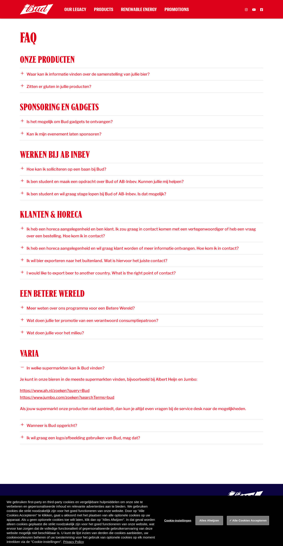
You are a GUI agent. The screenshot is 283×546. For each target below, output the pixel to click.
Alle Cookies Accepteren (249, 520)
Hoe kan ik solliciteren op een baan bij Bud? (63, 169)
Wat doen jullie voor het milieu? (52, 332)
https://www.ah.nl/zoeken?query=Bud (55, 390)
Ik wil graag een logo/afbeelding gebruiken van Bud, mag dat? (80, 437)
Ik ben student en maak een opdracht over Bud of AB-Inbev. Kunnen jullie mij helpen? (102, 181)
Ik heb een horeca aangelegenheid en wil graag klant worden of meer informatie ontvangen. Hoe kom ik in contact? (130, 248)
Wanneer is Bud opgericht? (49, 425)
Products (103, 9)
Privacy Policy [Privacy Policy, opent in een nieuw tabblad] (73, 542)
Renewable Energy (139, 9)
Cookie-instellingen (177, 520)
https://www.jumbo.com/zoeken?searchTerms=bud (67, 397)
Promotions (176, 9)
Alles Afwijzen (209, 520)
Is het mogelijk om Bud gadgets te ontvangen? (67, 121)
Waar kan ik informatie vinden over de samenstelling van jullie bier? (85, 74)
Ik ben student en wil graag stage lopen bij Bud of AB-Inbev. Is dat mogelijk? (93, 193)
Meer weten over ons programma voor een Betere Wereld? (78, 308)
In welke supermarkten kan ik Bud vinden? (62, 367)
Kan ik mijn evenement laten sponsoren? (61, 133)
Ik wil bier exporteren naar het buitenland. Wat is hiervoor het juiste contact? (94, 260)
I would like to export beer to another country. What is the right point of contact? (98, 272)
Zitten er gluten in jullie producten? (56, 86)
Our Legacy (75, 9)
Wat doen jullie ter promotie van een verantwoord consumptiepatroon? (89, 320)
